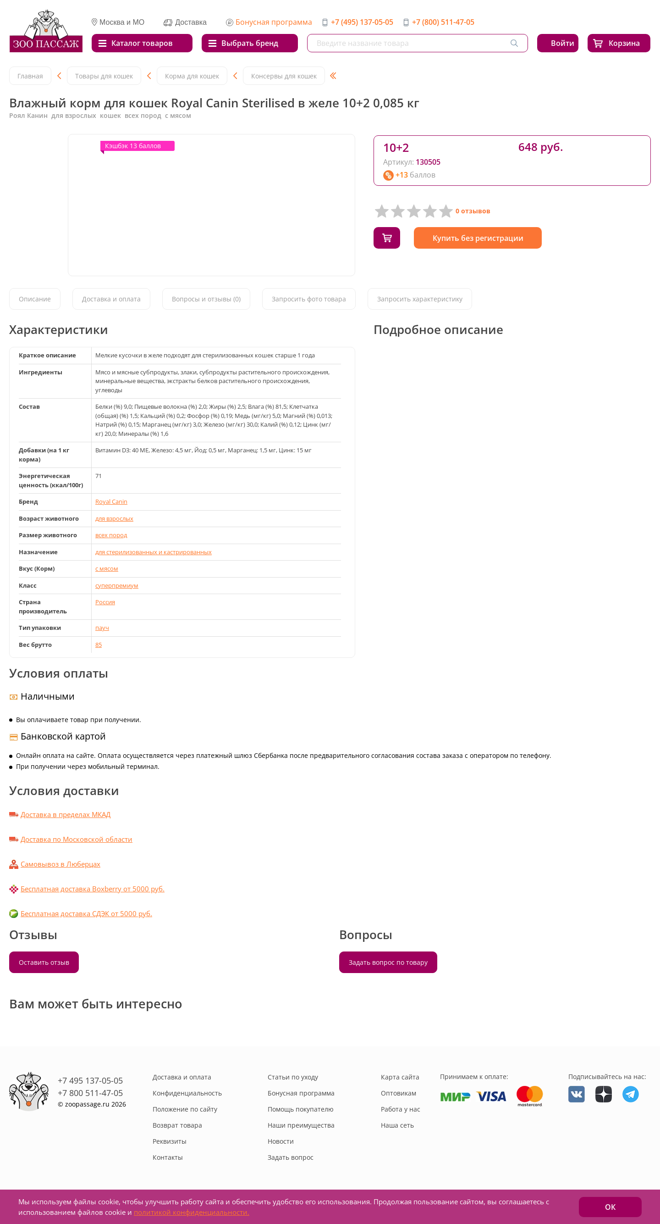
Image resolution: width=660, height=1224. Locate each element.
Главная (30, 76)
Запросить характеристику (419, 299)
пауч (102, 627)
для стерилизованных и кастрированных (153, 552)
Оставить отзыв (44, 962)
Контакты (168, 1157)
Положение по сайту (185, 1109)
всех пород (111, 535)
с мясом (106, 568)
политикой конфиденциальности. (191, 1212)
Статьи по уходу (293, 1077)
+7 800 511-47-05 (90, 1092)
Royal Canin (111, 501)
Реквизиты (170, 1141)
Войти (562, 43)
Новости (281, 1141)
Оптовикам (398, 1093)
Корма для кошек (192, 76)
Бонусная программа (274, 22)
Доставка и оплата (111, 299)
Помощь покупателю (301, 1109)
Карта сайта (400, 1077)
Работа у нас (400, 1109)
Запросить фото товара (309, 299)
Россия (105, 602)
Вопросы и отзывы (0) (206, 299)
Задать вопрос (291, 1157)
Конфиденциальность (187, 1093)
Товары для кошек (104, 76)
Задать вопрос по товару (388, 962)
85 (98, 644)
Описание (35, 299)
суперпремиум (116, 585)
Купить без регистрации (478, 238)
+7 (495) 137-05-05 (362, 22)
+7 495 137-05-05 (90, 1080)
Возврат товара (177, 1125)
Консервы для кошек (284, 76)
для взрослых (114, 518)
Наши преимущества (301, 1125)
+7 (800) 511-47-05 (443, 22)
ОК (610, 1207)
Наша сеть (397, 1125)
